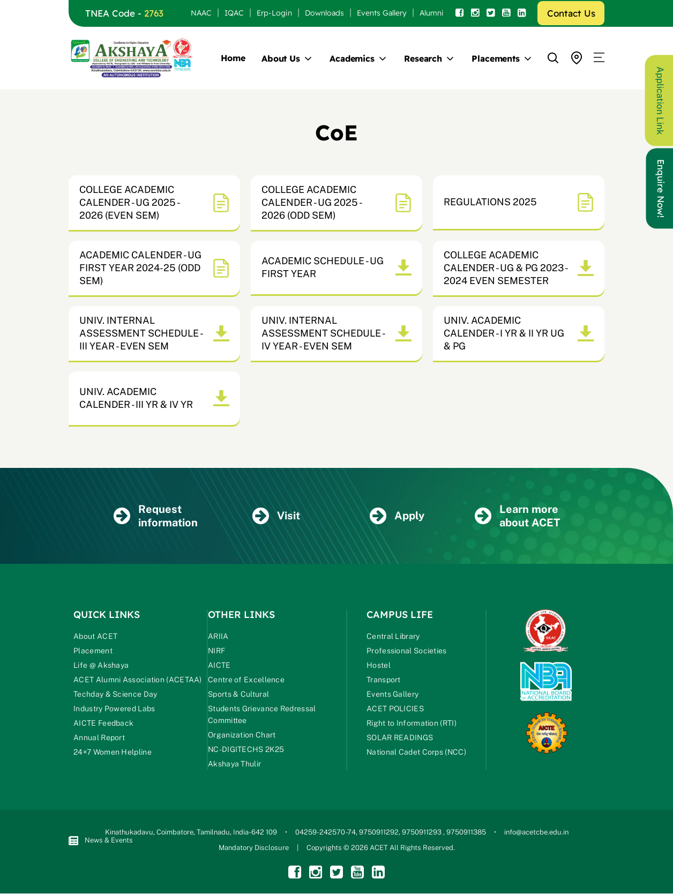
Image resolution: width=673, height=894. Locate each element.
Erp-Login (274, 13)
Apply (397, 516)
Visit (276, 516)
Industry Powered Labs (114, 709)
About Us (280, 58)
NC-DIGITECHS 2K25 (246, 750)
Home (233, 58)
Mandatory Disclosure (254, 848)
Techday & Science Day (115, 694)
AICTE (219, 665)
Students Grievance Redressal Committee (262, 715)
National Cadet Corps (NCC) (416, 752)
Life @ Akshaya (101, 665)
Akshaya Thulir (234, 764)
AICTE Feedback (103, 723)
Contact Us (571, 13)
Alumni (432, 13)
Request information (156, 516)
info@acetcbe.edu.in (536, 833)
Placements (496, 58)
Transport (384, 680)
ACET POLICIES (395, 709)
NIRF (216, 651)
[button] (599, 58)
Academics (352, 58)
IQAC (234, 13)
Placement (93, 651)
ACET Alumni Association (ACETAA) (137, 680)
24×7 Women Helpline (112, 752)
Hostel (379, 665)
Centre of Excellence (246, 680)
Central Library (393, 636)
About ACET (95, 636)
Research (423, 58)
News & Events (101, 841)
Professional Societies (407, 651)
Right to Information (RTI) (412, 723)
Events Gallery (382, 13)
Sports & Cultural (238, 694)
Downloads (324, 13)
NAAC (201, 13)
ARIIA (218, 636)
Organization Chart (241, 735)
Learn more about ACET (517, 516)
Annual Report (99, 738)
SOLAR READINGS (400, 738)
